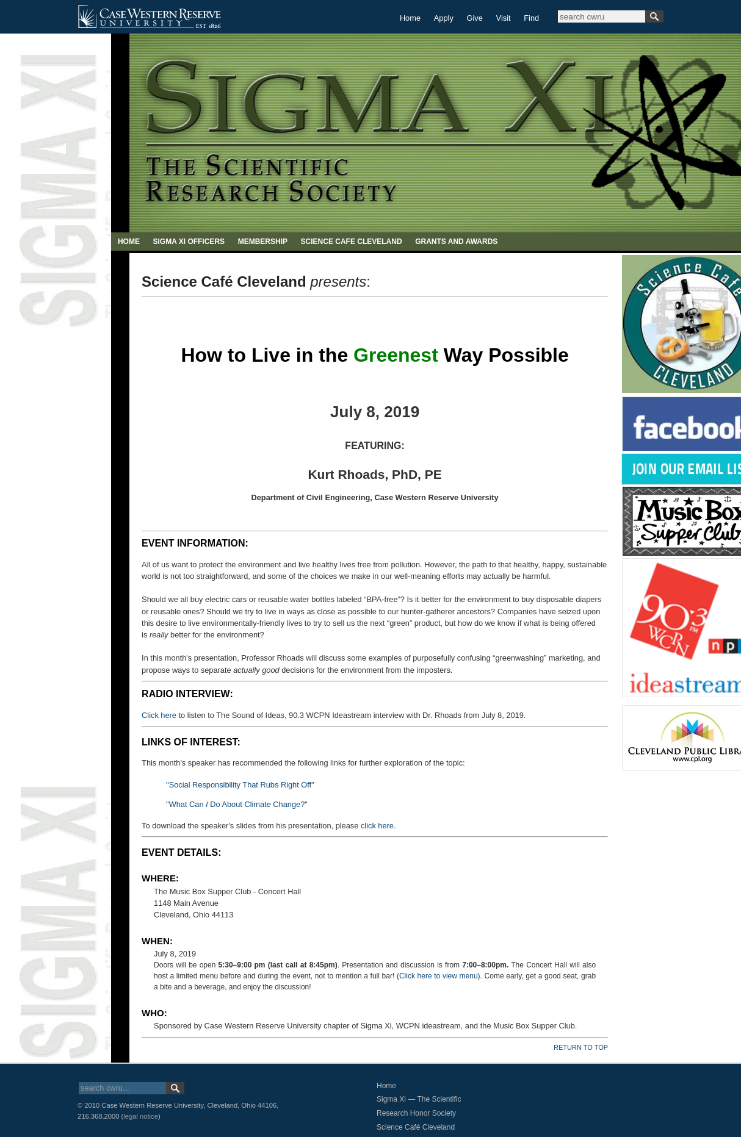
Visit (503, 18)
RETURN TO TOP (581, 1047)
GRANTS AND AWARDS (456, 241)
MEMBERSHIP (262, 241)
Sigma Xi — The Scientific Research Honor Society (419, 1106)
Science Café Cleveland (416, 1127)
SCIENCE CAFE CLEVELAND (351, 241)
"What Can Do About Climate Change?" (237, 804)
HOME (129, 241)
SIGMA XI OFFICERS (189, 241)
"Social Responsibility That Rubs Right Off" (240, 784)
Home (410, 18)
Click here (159, 715)
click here (377, 825)
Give (475, 18)
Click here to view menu (438, 976)
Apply (444, 18)
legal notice (140, 1116)
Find (531, 18)
